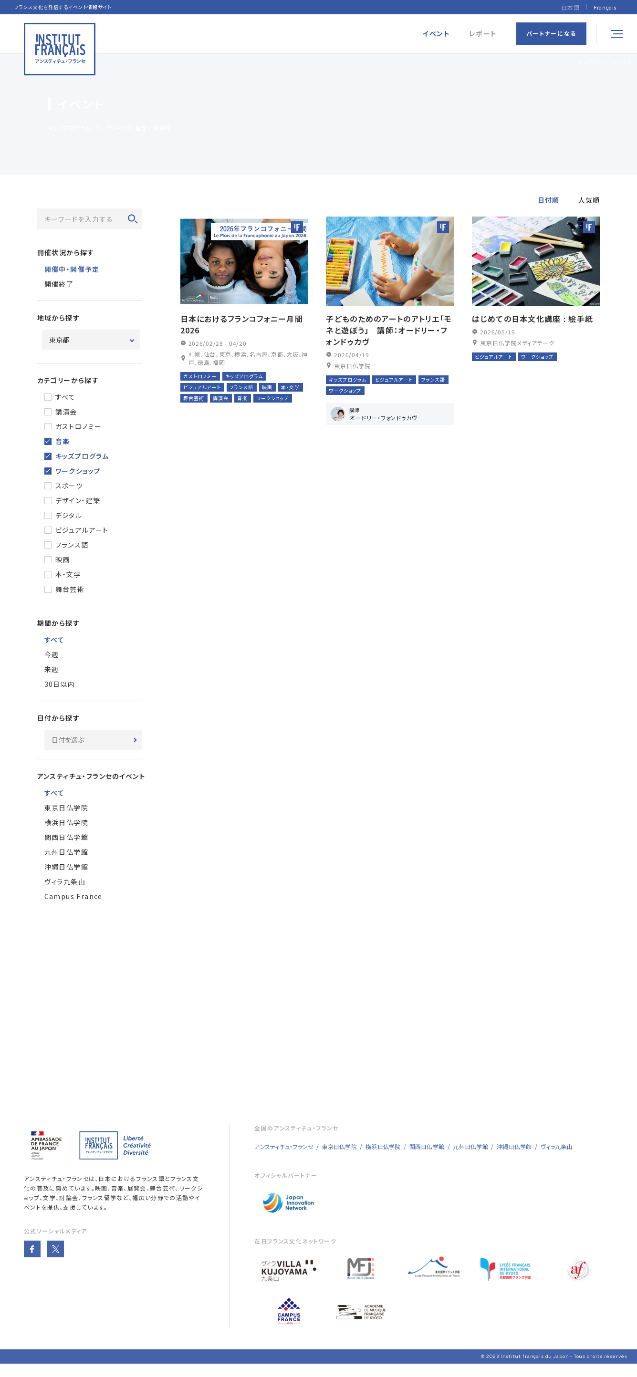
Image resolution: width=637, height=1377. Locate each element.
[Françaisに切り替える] (605, 7)
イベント (622, 61)
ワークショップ (78, 471)
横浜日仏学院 (66, 822)
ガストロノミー (78, 426)
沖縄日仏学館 (66, 866)
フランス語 (72, 544)
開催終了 (59, 284)
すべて (65, 397)
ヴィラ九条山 (64, 881)
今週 (51, 654)
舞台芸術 (70, 589)
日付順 (548, 200)
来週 (51, 669)
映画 (62, 559)
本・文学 (68, 574)
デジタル (69, 515)
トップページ (593, 61)
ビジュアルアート (82, 530)
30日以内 (59, 684)
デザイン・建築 (78, 500)
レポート (483, 33)
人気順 (589, 200)
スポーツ (69, 485)
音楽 (62, 441)
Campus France (73, 896)
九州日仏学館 (66, 852)
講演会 (66, 411)
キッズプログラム (82, 456)
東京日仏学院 (66, 807)
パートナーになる (551, 33)
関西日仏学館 (66, 837)
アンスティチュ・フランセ (56, 1191)
